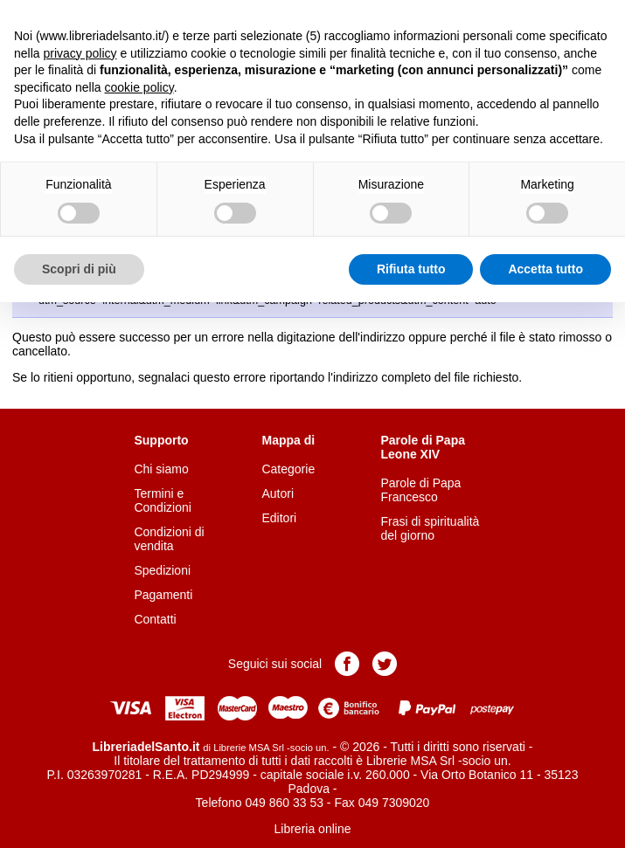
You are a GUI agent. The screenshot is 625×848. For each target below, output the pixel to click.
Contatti (155, 619)
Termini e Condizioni (162, 500)
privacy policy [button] (79, 53)
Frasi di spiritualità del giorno (430, 528)
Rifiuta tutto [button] (411, 269)
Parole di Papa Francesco (421, 490)
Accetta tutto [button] (545, 269)
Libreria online (312, 829)
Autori (277, 493)
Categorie (288, 469)
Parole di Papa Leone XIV (423, 447)
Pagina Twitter (384, 664)
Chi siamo (161, 469)
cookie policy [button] (139, 87)
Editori (278, 518)
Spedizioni (162, 570)
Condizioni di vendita (169, 539)
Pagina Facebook (347, 664)
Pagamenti (163, 595)
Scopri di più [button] (79, 269)
